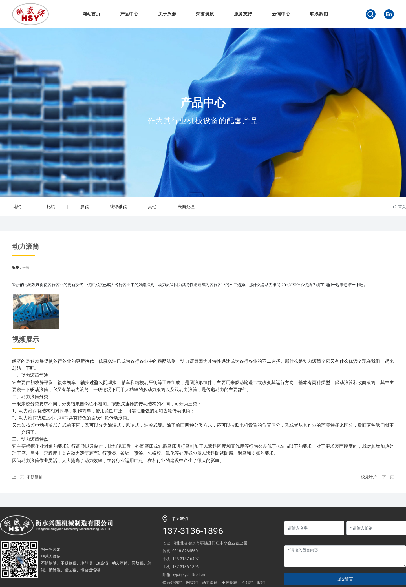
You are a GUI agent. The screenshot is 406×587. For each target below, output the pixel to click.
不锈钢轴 (35, 477)
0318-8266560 (185, 551)
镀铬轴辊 (118, 206)
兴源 (25, 267)
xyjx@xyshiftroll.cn (188, 574)
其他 (152, 206)
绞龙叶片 (369, 477)
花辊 (17, 206)
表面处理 (186, 206)
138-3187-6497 (185, 559)
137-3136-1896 (192, 531)
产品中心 (203, 102)
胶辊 (84, 206)
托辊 (51, 206)
